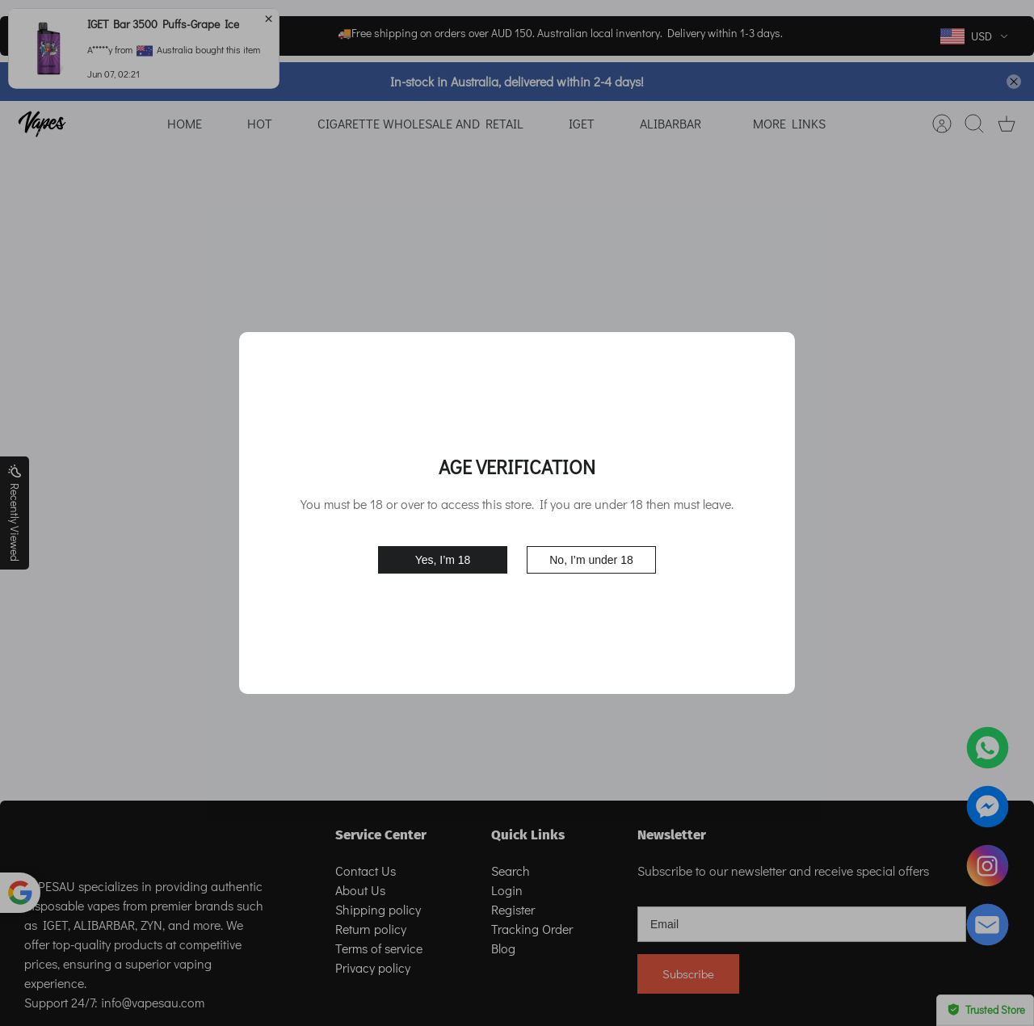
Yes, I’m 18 (443, 559)
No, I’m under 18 (591, 559)
